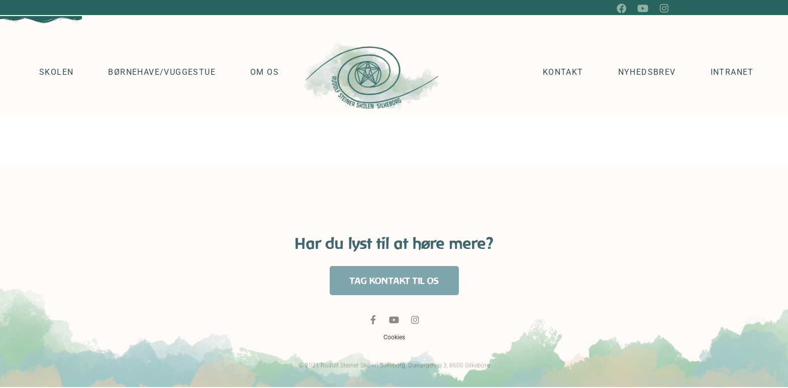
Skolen (56, 73)
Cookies (394, 338)
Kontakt (563, 73)
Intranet (732, 73)
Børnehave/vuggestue (162, 73)
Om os (264, 73)
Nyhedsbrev (647, 73)
